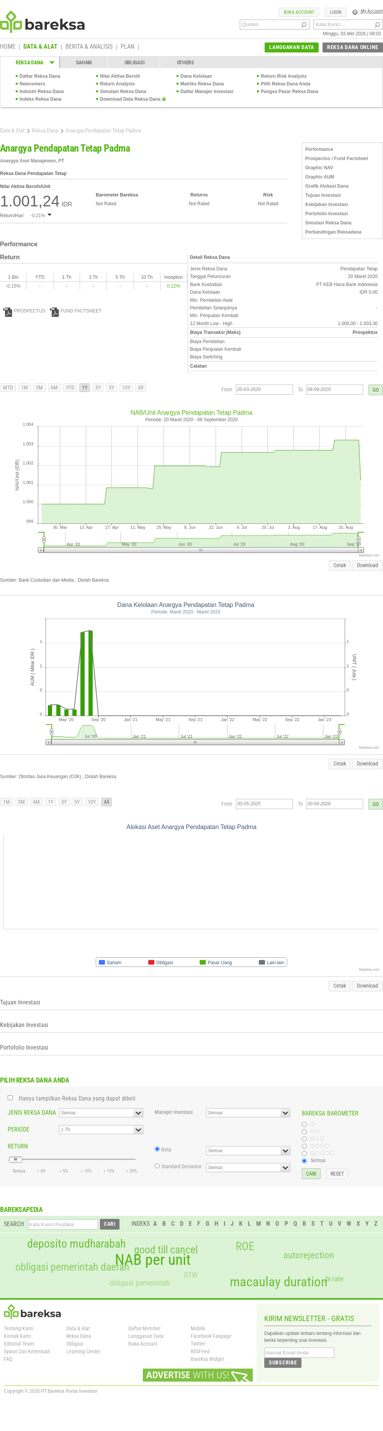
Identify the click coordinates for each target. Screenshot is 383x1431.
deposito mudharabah (76, 1243)
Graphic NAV (319, 167)
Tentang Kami (18, 1328)
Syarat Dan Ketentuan (27, 1351)
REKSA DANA (29, 62)
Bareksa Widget (207, 1359)
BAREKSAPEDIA (21, 1209)
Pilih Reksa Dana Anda (286, 84)
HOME (7, 47)
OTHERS (185, 62)
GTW (190, 1275)
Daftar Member (144, 1328)
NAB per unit (153, 1259)
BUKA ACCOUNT (299, 12)
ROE (245, 1246)
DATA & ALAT (40, 47)
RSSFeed (200, 1351)
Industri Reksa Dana (42, 91)
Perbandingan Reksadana (333, 232)
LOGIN (335, 12)
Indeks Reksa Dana (40, 99)
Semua (318, 1160)
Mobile (198, 1328)
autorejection (308, 1255)
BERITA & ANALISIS (89, 47)
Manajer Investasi (174, 1112)
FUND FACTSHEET (75, 311)
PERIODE (18, 1129)
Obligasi (74, 1344)
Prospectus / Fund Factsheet (336, 158)
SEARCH (14, 1224)
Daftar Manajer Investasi (206, 91)
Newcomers (32, 84)
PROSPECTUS (24, 311)
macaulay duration (278, 1282)
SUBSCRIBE (283, 1362)
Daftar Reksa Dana (40, 76)
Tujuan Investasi (323, 195)
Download (367, 565)
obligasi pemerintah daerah (72, 1267)
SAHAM (84, 62)
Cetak (340, 565)
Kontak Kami (17, 1336)
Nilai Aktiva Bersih (120, 76)
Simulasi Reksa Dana (123, 91)
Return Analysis (117, 84)
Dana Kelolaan (196, 76)
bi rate (335, 1278)
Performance (319, 149)
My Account (367, 11)
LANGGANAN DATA (291, 47)
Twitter (198, 1344)
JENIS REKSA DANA (32, 1112)
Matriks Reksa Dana (202, 84)
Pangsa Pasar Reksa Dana (289, 91)
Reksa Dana (45, 130)
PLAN (127, 47)
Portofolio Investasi (326, 213)
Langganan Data (146, 1336)
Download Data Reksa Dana (130, 99)
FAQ (8, 1359)
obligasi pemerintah (139, 1283)
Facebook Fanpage (211, 1336)
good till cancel (166, 1250)
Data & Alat (12, 130)
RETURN (18, 1146)
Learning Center (83, 1351)
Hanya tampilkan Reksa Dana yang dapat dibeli (77, 1098)
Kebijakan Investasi (326, 204)
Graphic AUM (319, 177)
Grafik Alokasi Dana (327, 186)
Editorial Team (19, 1344)
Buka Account (142, 1344)
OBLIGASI (134, 62)
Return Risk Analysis (284, 76)
